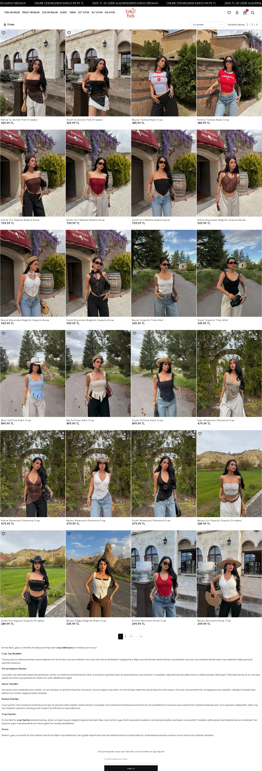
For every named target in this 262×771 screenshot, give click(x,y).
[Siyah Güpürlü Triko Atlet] (229, 273)
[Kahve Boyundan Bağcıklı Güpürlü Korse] (229, 173)
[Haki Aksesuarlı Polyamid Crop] (229, 373)
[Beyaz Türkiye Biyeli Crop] (163, 72)
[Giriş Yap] (237, 13)
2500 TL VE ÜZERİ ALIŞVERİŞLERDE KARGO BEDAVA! (135, 3)
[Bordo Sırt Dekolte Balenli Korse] (98, 173)
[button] (30, 12)
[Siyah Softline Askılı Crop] (163, 373)
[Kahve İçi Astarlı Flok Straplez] (32, 72)
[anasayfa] (131, 12)
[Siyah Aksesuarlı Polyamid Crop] (163, 473)
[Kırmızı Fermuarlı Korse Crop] (163, 573)
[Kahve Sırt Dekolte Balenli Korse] (32, 173)
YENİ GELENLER (12, 12)
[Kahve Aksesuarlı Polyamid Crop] (32, 473)
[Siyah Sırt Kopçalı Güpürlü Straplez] (32, 573)
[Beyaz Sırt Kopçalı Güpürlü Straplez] (229, 473)
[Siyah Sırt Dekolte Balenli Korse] (163, 173)
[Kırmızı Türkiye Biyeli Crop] (229, 72)
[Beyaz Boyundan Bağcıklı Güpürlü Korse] (32, 273)
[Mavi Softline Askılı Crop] (32, 373)
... (136, 636)
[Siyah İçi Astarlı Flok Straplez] (98, 72)
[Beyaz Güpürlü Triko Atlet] (163, 273)
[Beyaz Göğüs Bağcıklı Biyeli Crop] (98, 573)
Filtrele (8, 24)
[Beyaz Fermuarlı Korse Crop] (229, 573)
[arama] (253, 13)
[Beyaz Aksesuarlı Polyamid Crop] (98, 473)
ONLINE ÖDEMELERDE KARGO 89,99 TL (69, 3)
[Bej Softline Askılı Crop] (98, 373)
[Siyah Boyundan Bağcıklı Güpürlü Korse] (98, 273)
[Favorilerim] (229, 13)
